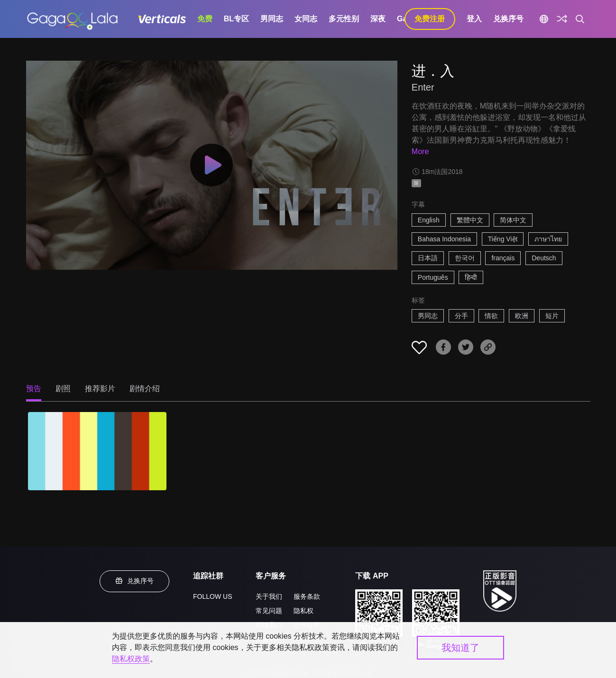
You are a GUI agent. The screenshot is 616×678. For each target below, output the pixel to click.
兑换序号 (508, 19)
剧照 (63, 389)
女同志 (305, 19)
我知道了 (460, 647)
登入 (474, 19)
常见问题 (269, 610)
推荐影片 (100, 389)
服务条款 (307, 596)
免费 (204, 19)
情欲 (491, 316)
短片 (552, 316)
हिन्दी (471, 277)
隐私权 (303, 610)
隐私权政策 (131, 659)
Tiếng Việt (503, 239)
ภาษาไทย (548, 239)
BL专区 (236, 19)
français (503, 258)
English (429, 220)
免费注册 (429, 19)
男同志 (271, 19)
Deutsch (544, 258)
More (420, 151)
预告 (33, 389)
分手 (461, 316)
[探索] (562, 19)
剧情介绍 (144, 389)
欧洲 (521, 316)
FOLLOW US (212, 596)
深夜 (378, 19)
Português (433, 277)
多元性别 (344, 19)
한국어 (465, 258)
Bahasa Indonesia (444, 239)
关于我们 (269, 596)
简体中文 (513, 220)
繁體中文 (470, 220)
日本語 (428, 258)
